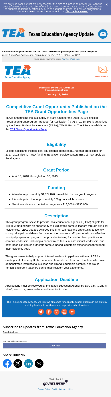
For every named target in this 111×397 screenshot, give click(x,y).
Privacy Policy (44, 389)
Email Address (10, 332)
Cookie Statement (77, 11)
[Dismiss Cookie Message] (106, 3)
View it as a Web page (71, 59)
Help (71, 389)
